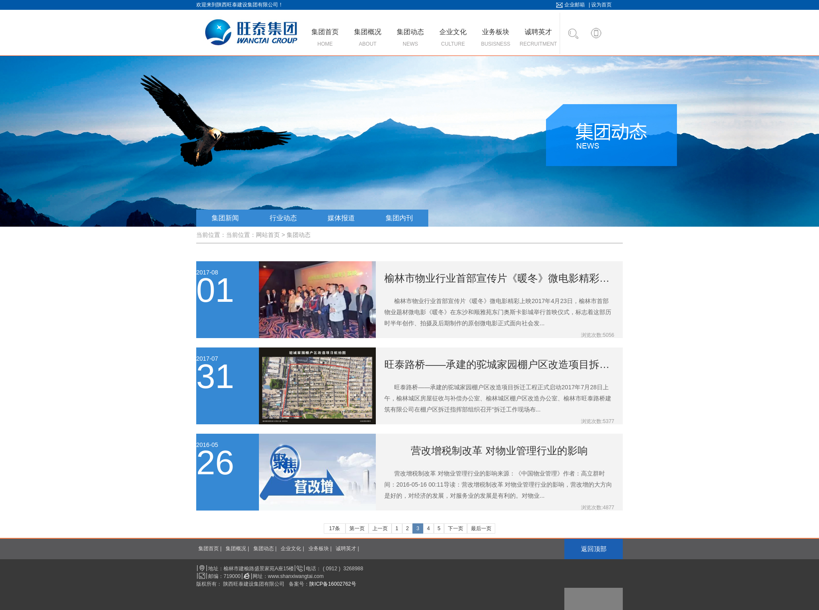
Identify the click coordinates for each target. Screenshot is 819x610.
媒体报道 (341, 218)
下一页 (455, 528)
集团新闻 (225, 218)
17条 (334, 528)
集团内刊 (399, 218)
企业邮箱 (574, 5)
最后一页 (481, 528)
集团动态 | (264, 549)
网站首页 (268, 234)
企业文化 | (292, 549)
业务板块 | (319, 549)
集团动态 (299, 234)
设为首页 (601, 5)
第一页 (357, 528)
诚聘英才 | (347, 549)
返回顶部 (594, 548)
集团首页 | (209, 549)
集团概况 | (237, 549)
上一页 (380, 528)
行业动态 (283, 218)
